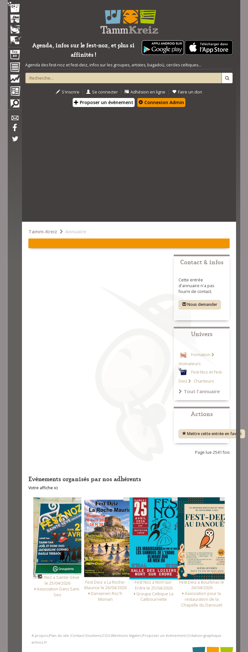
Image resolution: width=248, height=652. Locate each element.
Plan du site (59, 635)
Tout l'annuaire (199, 391)
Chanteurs (203, 381)
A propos (40, 635)
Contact (77, 635)
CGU (106, 635)
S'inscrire (67, 92)
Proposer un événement (164, 635)
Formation (201, 354)
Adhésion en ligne (145, 92)
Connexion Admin (161, 102)
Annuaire (75, 231)
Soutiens (93, 635)
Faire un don (187, 92)
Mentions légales (126, 635)
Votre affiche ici (43, 488)
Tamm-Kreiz (42, 231)
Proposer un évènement (103, 102)
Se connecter (102, 92)
